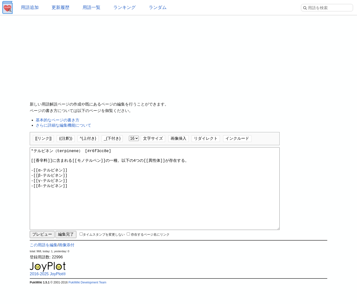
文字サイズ (153, 138)
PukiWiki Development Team (87, 300)
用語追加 (30, 7)
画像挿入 (178, 138)
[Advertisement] (178, 54)
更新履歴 (60, 7)
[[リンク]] (43, 138)
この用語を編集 (44, 263)
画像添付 (66, 263)
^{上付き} (88, 138)
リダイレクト (206, 138)
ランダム (158, 7)
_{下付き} (112, 138)
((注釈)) (65, 138)
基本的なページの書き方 (57, 120)
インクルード (237, 138)
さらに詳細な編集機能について (63, 125)
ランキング (124, 7)
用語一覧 (91, 7)
